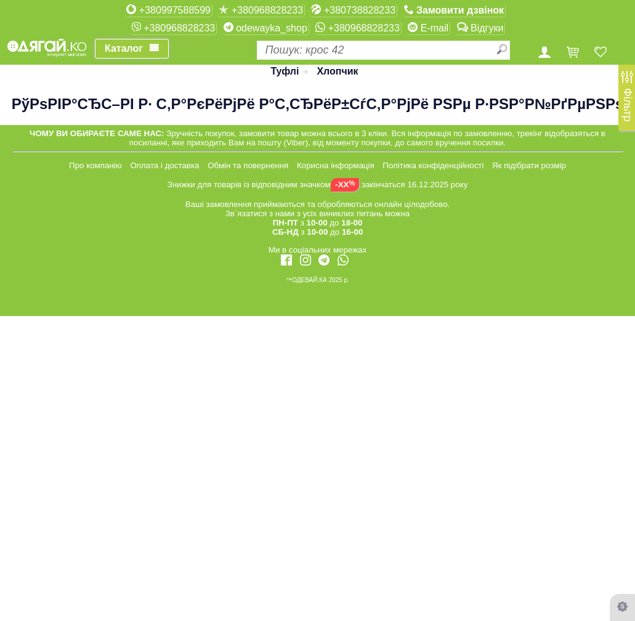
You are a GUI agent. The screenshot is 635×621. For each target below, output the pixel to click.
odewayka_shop (265, 27)
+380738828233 (353, 9)
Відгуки (480, 27)
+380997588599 (168, 9)
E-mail (428, 27)
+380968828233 (261, 9)
